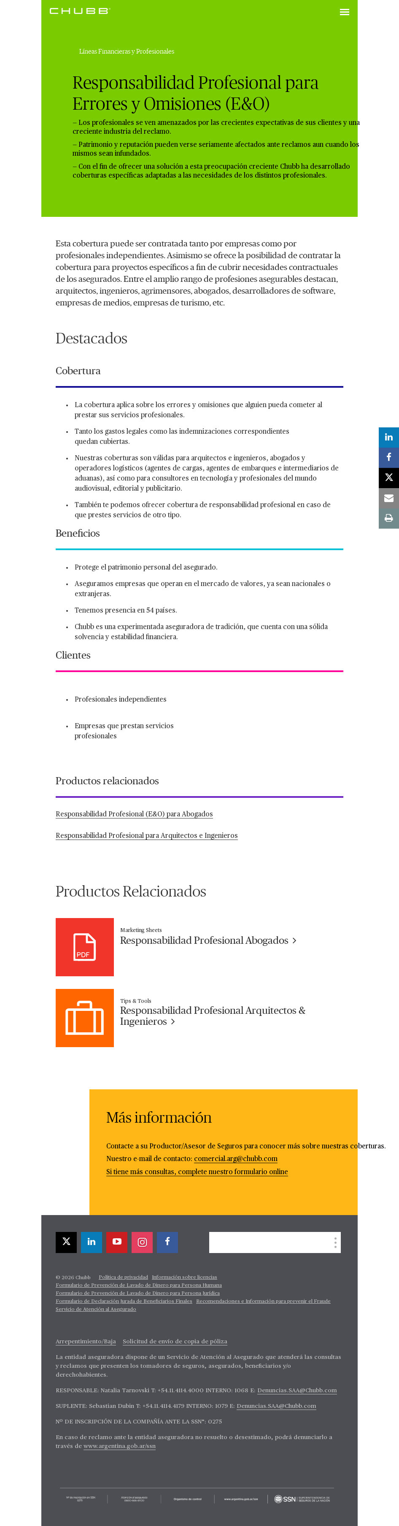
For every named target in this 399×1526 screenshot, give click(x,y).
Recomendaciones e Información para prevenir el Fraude (263, 1301)
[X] (66, 1242)
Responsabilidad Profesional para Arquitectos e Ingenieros (147, 836)
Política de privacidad (123, 1277)
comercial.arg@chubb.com (236, 1159)
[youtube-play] (116, 1242)
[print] (389, 518)
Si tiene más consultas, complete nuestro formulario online (197, 1172)
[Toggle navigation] (344, 12)
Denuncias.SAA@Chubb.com (297, 1391)
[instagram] (142, 1242)
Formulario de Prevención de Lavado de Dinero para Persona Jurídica (138, 1293)
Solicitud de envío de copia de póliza (175, 1342)
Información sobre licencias (184, 1277)
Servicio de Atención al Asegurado (96, 1309)
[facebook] (167, 1242)
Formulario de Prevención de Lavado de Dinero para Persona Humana (139, 1285)
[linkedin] (91, 1242)
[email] (389, 498)
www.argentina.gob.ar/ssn (120, 1446)
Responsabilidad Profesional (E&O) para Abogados (134, 814)
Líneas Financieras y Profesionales (126, 51)
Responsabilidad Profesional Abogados (208, 941)
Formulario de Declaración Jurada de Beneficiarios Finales (124, 1301)
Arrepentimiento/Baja (86, 1342)
